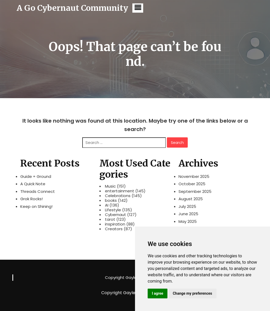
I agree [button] (157, 293)
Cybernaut (115, 214)
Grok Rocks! (31, 199)
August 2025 (191, 199)
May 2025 (188, 221)
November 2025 (194, 176)
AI (106, 205)
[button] (137, 8)
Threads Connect (37, 191)
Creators (114, 229)
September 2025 (195, 191)
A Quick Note (32, 184)
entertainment (119, 191)
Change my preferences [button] (192, 293)
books (111, 200)
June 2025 (188, 214)
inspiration (115, 224)
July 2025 (187, 206)
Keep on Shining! (36, 206)
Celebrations (118, 195)
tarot (110, 219)
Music (110, 186)
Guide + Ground (35, 176)
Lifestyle (113, 210)
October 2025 (192, 184)
